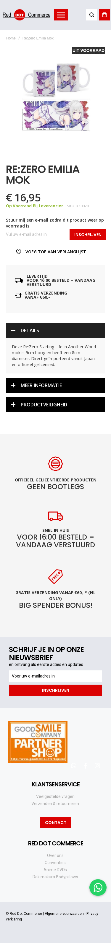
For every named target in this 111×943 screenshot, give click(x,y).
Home (11, 38)
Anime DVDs (55, 869)
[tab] (55, 330)
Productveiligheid (44, 404)
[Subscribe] (55, 690)
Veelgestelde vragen (55, 796)
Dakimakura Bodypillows (55, 876)
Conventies (55, 862)
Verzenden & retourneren (55, 803)
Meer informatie (41, 385)
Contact (55, 823)
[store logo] (26, 14)
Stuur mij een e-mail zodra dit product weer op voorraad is (55, 223)
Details (30, 330)
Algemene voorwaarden (64, 914)
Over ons (55, 855)
